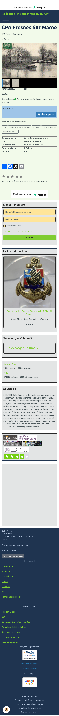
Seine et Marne (49, 127)
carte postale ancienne (19, 127)
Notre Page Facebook (11, 597)
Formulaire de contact (13, 556)
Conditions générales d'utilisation (29, 700)
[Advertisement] (29, 495)
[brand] (26, 14)
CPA (4, 127)
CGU (4, 617)
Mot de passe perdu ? (24, 231)
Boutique (6, 571)
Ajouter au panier (46, 114)
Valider (29, 237)
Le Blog (5, 582)
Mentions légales (29, 696)
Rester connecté (14, 226)
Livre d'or (6, 587)
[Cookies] (6, 709)
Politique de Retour (10, 637)
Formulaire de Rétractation (14, 627)
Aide (4, 592)
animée (36, 127)
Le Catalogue (8, 576)
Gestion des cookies (29, 712)
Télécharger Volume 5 (22, 348)
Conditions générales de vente (29, 704)
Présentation (7, 566)
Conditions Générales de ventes (16, 622)
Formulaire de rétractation (30, 708)
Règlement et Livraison (12, 632)
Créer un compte (9, 231)
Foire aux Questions (11, 642)
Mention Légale (8, 612)
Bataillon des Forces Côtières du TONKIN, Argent (29, 312)
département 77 (10, 132)
